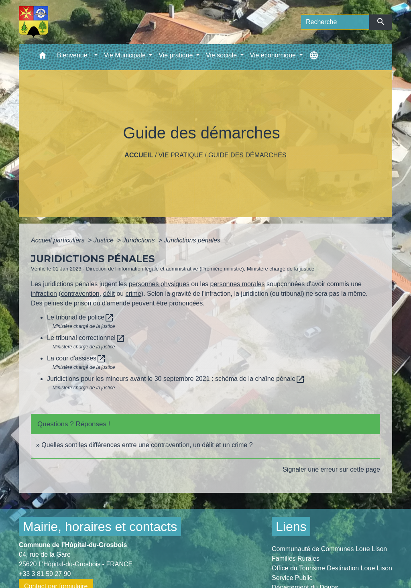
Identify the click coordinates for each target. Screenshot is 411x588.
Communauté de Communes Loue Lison (329, 548)
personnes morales (237, 284)
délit (109, 293)
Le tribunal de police (80, 317)
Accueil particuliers (58, 240)
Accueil (138, 155)
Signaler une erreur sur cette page (331, 469)
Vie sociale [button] (222, 55)
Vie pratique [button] (177, 55)
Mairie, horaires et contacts (100, 526)
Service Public (292, 577)
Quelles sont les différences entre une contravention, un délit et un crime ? (146, 445)
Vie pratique (181, 155)
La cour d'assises (76, 358)
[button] (42, 57)
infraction (44, 293)
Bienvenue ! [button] (75, 55)
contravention (80, 293)
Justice (104, 240)
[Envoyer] (380, 22)
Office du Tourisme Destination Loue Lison (332, 568)
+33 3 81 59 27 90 (45, 573)
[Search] (335, 22)
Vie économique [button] (274, 55)
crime (133, 293)
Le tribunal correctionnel (86, 337)
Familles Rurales (295, 558)
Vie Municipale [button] (125, 55)
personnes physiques (159, 284)
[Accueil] (33, 22)
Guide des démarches (247, 155)
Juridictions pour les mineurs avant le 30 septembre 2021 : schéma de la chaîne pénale (176, 378)
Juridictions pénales (192, 240)
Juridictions (140, 240)
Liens (291, 526)
